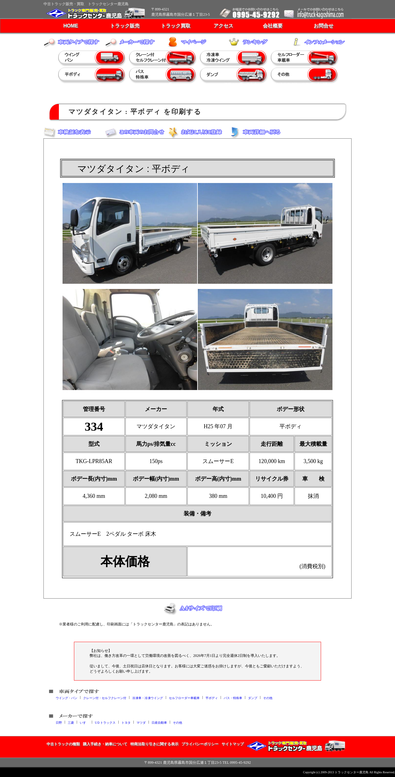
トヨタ (126, 722)
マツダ (141, 722)
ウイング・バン (66, 697)
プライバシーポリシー (199, 744)
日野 (59, 722)
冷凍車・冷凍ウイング (147, 697)
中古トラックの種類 (63, 744)
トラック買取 (175, 25)
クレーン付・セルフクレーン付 (104, 697)
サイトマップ (233, 744)
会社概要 (273, 25)
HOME (70, 25)
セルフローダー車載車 (184, 697)
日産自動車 (159, 722)
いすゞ (84, 722)
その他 (267, 697)
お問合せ (323, 25)
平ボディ (212, 697)
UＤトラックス (105, 722)
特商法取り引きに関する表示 (154, 744)
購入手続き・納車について (105, 744)
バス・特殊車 (233, 697)
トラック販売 (125, 25)
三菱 (71, 722)
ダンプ (252, 697)
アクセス (223, 25)
